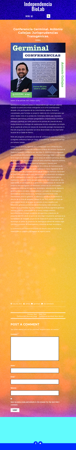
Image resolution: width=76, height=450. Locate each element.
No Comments (49, 304)
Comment (14, 334)
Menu (29, 16)
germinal (38, 40)
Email (12, 377)
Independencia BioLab (38, 6)
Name (13, 366)
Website (13, 388)
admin (28, 304)
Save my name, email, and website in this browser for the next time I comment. (35, 403)
